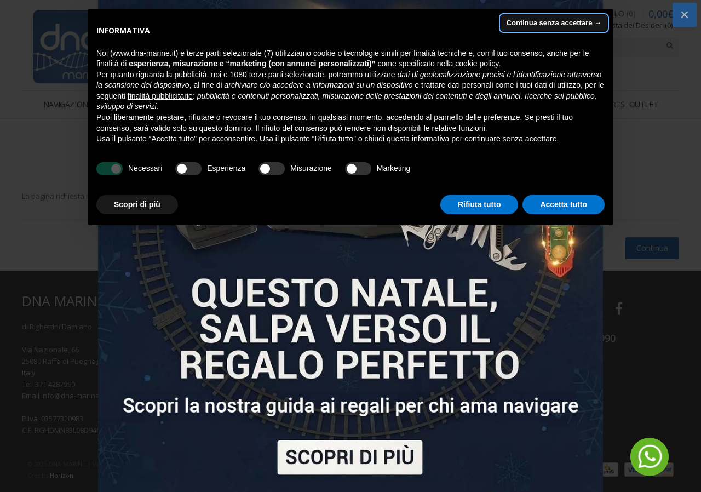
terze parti (266, 74)
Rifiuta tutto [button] (479, 204)
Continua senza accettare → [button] (554, 23)
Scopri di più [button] (137, 204)
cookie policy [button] (476, 63)
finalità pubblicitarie (160, 95)
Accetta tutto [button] (563, 204)
